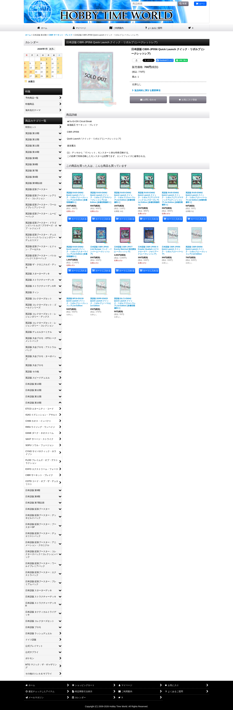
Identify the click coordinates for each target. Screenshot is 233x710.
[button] (187, 99)
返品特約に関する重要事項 (146, 90)
